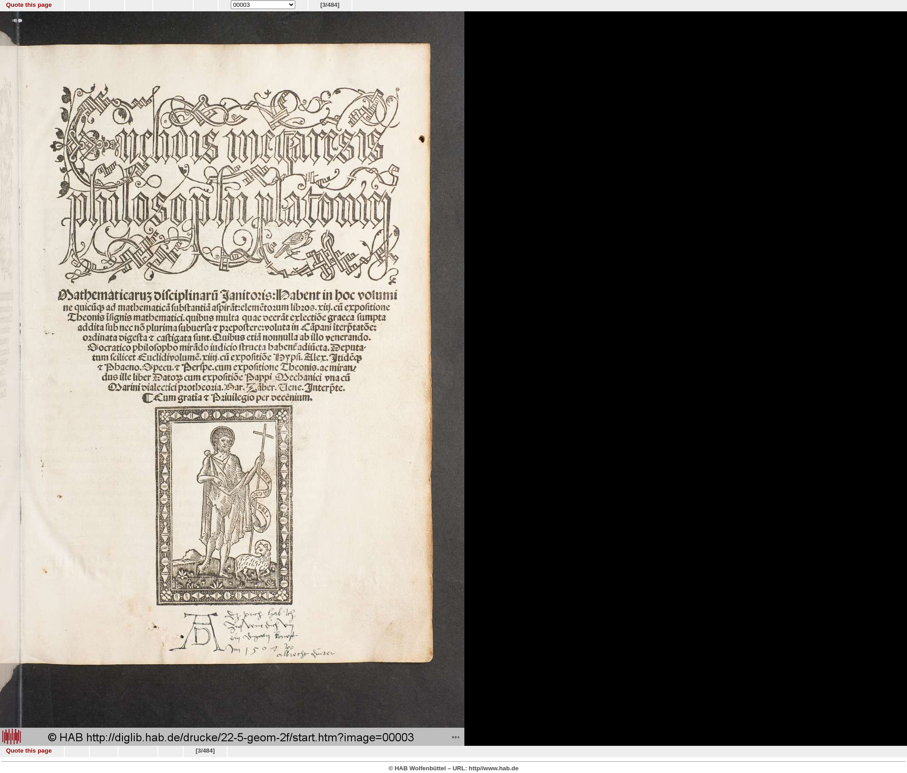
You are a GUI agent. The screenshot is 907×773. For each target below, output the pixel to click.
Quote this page (29, 4)
